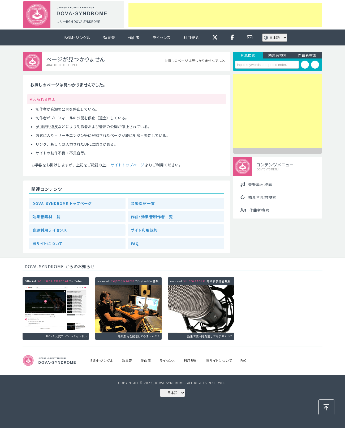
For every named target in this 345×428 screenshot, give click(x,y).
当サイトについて (47, 243)
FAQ (135, 243)
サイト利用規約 (144, 230)
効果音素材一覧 (46, 216)
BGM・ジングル (77, 37)
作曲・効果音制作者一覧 (152, 216)
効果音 (109, 37)
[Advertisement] (225, 15)
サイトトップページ (127, 164)
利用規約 (191, 37)
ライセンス (162, 37)
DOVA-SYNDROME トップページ (62, 203)
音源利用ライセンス (49, 230)
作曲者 (134, 37)
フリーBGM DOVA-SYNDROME (78, 21)
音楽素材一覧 (143, 203)
